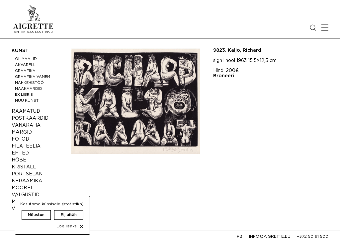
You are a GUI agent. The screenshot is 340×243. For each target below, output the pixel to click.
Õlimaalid (26, 59)
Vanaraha (26, 125)
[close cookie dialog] (81, 220)
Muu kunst (27, 100)
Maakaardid (28, 89)
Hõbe (19, 160)
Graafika (25, 71)
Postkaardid (30, 118)
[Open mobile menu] (324, 28)
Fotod (20, 139)
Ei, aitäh (69, 208)
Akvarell (25, 65)
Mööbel (23, 188)
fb (239, 236)
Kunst (20, 51)
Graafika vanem (32, 77)
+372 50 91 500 (312, 236)
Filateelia (26, 146)
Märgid (22, 132)
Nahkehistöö (29, 83)
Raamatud (26, 111)
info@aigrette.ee (269, 236)
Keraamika (27, 181)
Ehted (20, 153)
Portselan (27, 174)
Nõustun (36, 208)
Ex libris (24, 94)
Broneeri (223, 76)
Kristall (24, 167)
